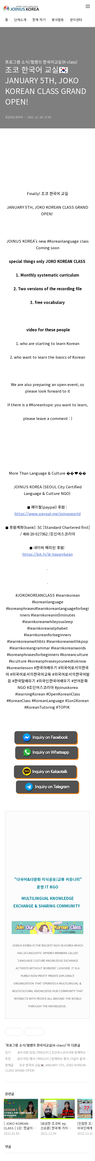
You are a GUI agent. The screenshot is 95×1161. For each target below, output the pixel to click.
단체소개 (20, 19)
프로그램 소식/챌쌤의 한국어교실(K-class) (41, 62)
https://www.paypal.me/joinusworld (47, 513)
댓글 (8, 1146)
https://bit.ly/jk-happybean (47, 554)
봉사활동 (58, 19)
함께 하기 (39, 19)
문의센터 (76, 19)
